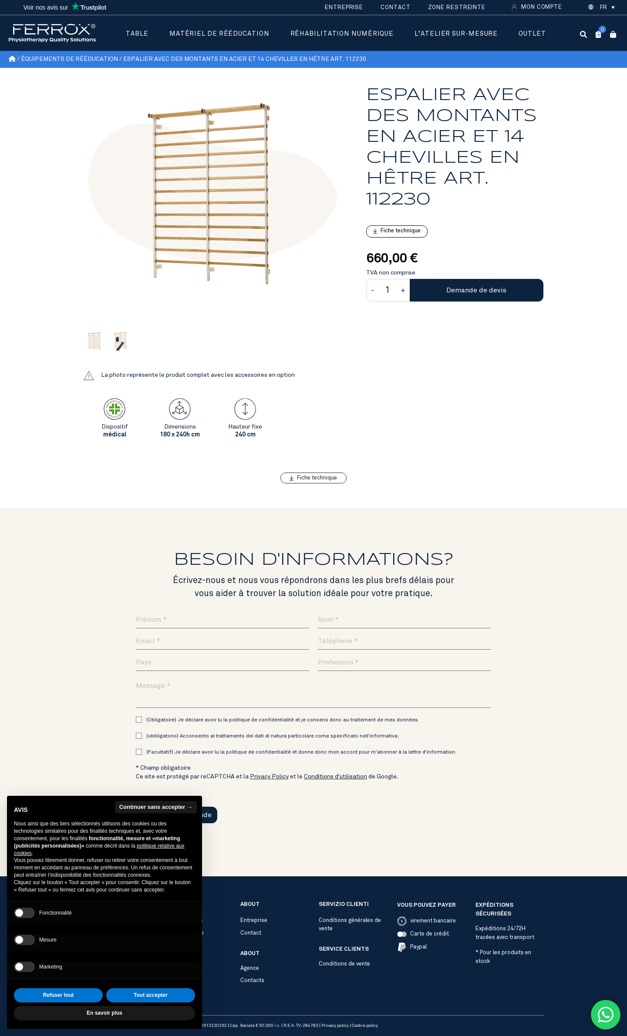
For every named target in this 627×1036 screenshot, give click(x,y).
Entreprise (344, 7)
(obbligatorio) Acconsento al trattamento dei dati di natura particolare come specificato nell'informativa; (272, 736)
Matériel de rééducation (219, 33)
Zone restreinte (457, 7)
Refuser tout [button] (58, 1015)
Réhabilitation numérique (342, 33)
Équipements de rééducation (69, 59)
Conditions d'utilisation (335, 776)
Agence (249, 968)
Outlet (532, 33)
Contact (395, 7)
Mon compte (541, 6)
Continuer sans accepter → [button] (155, 826)
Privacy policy (335, 1025)
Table (137, 33)
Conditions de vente (344, 963)
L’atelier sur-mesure (456, 33)
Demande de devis (476, 290)
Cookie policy (365, 1025)
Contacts (252, 980)
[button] (607, 7)
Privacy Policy (269, 776)
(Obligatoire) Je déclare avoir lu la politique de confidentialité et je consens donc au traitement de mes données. (282, 720)
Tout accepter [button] (151, 1015)
